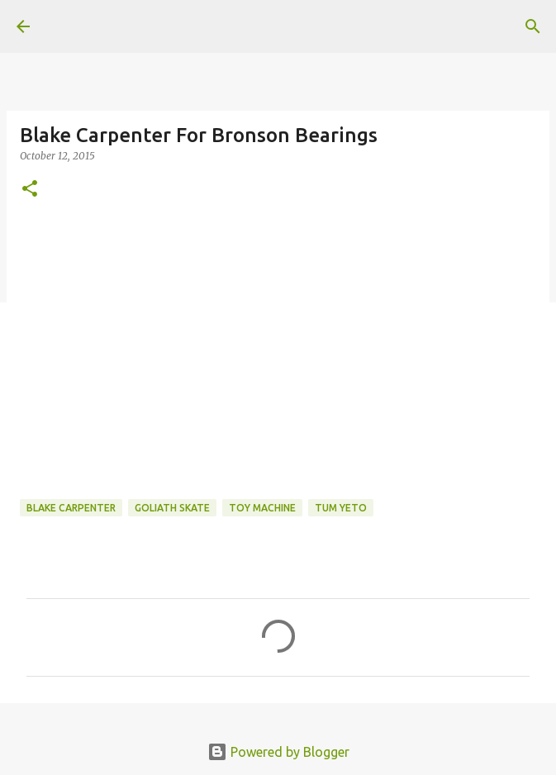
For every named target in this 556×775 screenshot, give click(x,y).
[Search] (533, 26)
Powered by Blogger (278, 751)
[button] (30, 189)
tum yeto (341, 507)
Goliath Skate (172, 507)
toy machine (262, 507)
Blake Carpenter (71, 507)
